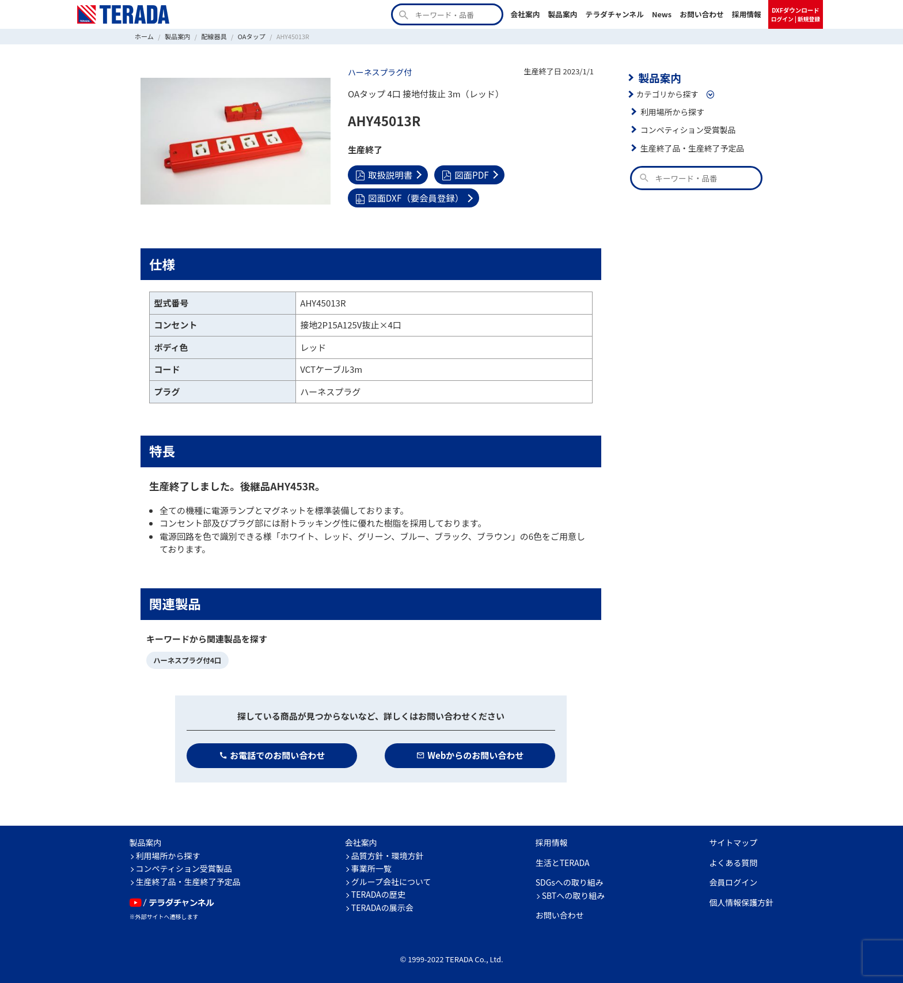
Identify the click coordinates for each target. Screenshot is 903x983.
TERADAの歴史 (378, 893)
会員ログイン (733, 881)
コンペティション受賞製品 (686, 129)
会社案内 (525, 14)
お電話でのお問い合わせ (272, 754)
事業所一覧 (371, 868)
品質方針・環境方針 (387, 855)
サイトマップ (733, 842)
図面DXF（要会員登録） (408, 197)
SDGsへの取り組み (570, 881)
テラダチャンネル (614, 14)
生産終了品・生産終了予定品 (691, 147)
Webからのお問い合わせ (470, 754)
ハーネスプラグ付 (379, 72)
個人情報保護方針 (741, 902)
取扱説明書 (383, 174)
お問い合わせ (702, 14)
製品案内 (562, 14)
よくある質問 (733, 862)
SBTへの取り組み (573, 895)
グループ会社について (391, 881)
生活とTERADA (563, 862)
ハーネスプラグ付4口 (186, 659)
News (661, 14)
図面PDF (464, 174)
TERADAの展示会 (382, 907)
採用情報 (746, 14)
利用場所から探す (671, 110)
